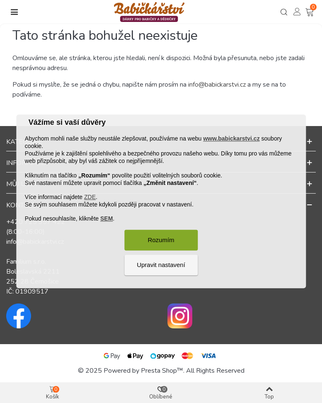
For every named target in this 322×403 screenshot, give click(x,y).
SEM (106, 219)
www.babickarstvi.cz (231, 138)
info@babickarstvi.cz (217, 84)
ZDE (90, 197)
